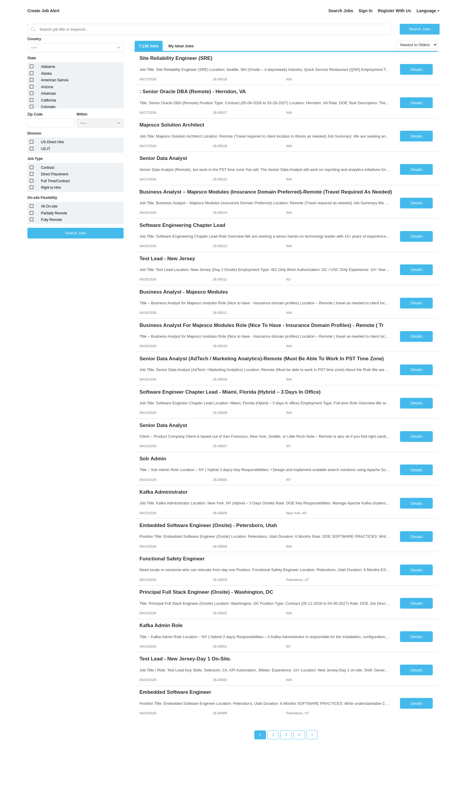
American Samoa (54, 80)
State (31, 58)
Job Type (35, 159)
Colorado (48, 107)
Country (34, 39)
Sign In (366, 10)
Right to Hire (51, 188)
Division (34, 133)
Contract (47, 168)
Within (82, 114)
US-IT (45, 149)
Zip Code (35, 114)
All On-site (49, 206)
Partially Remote (54, 213)
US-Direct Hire (52, 142)
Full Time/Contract (55, 181)
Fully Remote (51, 220)
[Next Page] (312, 734)
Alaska (46, 73)
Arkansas (48, 93)
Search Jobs (341, 10)
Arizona (47, 87)
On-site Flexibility (42, 198)
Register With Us (394, 10)
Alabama (48, 67)
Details (416, 69)
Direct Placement (54, 174)
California (48, 100)
